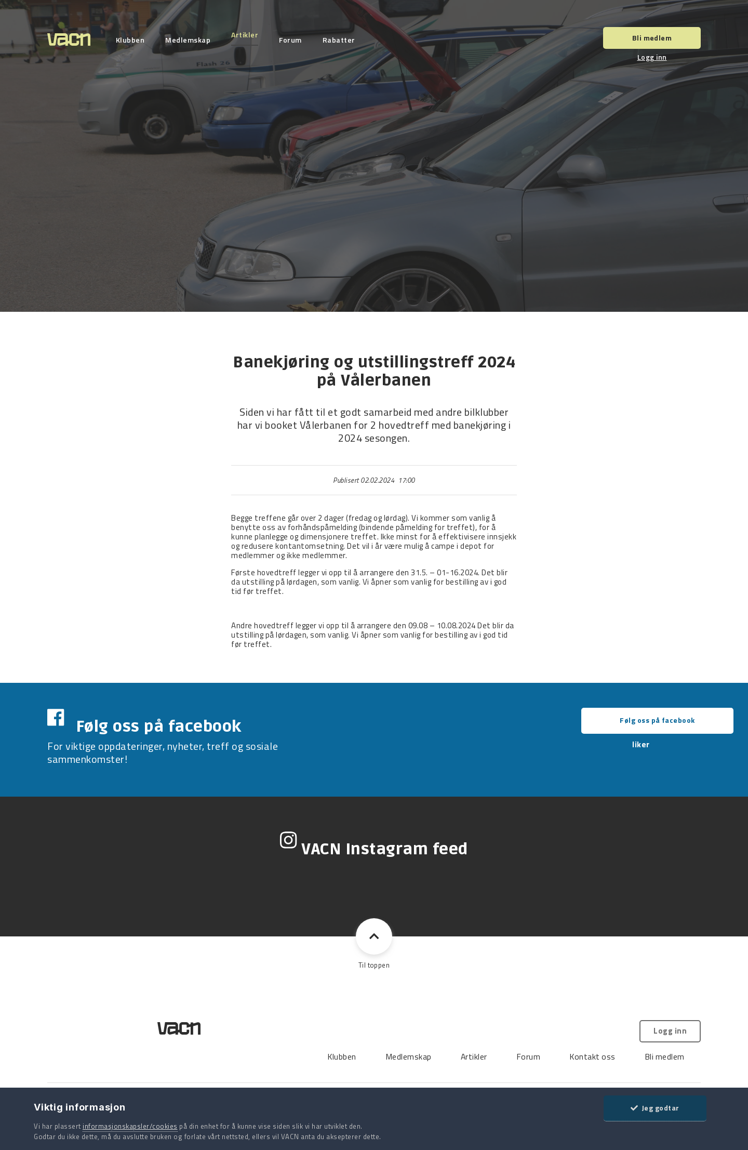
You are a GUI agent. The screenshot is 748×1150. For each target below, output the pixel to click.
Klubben (134, 40)
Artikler (249, 35)
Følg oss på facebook (615, 720)
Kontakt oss (451, 1011)
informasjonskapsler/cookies (130, 1126)
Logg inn (652, 56)
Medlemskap (192, 40)
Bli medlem (652, 37)
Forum (295, 40)
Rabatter (343, 40)
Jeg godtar (655, 1107)
